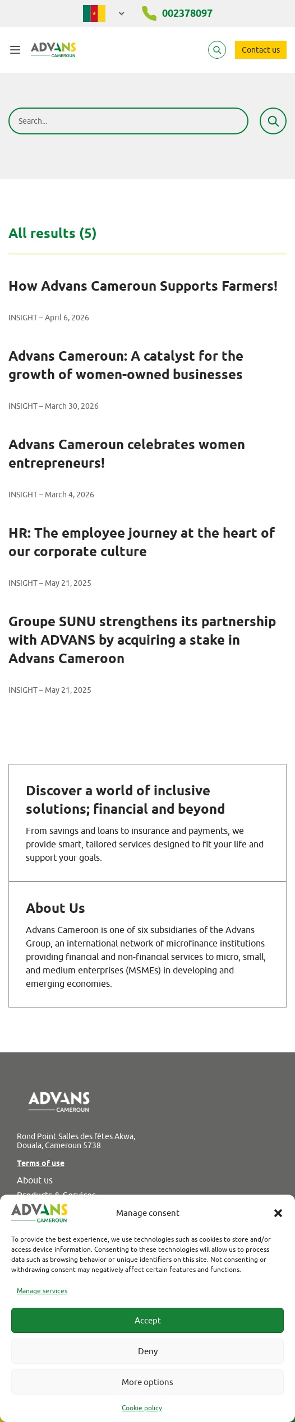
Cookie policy (142, 1408)
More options (147, 1382)
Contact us (261, 49)
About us (35, 1180)
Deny (148, 1351)
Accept (148, 1320)
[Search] (217, 50)
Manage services (42, 1290)
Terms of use (40, 1163)
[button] (278, 1213)
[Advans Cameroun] (53, 49)
